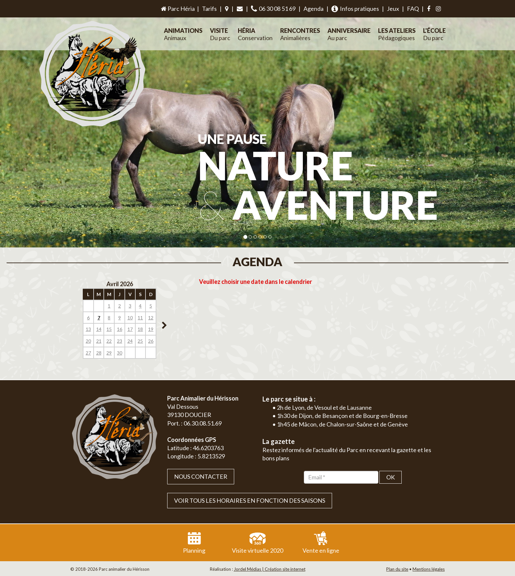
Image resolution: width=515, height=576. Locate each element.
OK (390, 477)
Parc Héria (177, 8)
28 (98, 353)
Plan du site (397, 569)
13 (88, 329)
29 (109, 353)
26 (150, 341)
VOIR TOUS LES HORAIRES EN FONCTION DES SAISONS (249, 500)
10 (130, 317)
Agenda (313, 8)
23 (119, 341)
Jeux (393, 8)
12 (150, 317)
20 (88, 341)
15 (109, 329)
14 (98, 329)
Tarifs (209, 8)
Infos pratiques (355, 8)
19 (150, 329)
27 (88, 353)
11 (140, 317)
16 (119, 329)
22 (109, 341)
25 (140, 341)
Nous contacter (200, 476)
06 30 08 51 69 (273, 8)
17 (130, 329)
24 (130, 341)
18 (140, 329)
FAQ (413, 8)
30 (119, 353)
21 (98, 341)
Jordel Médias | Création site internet (269, 569)
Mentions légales (429, 569)
